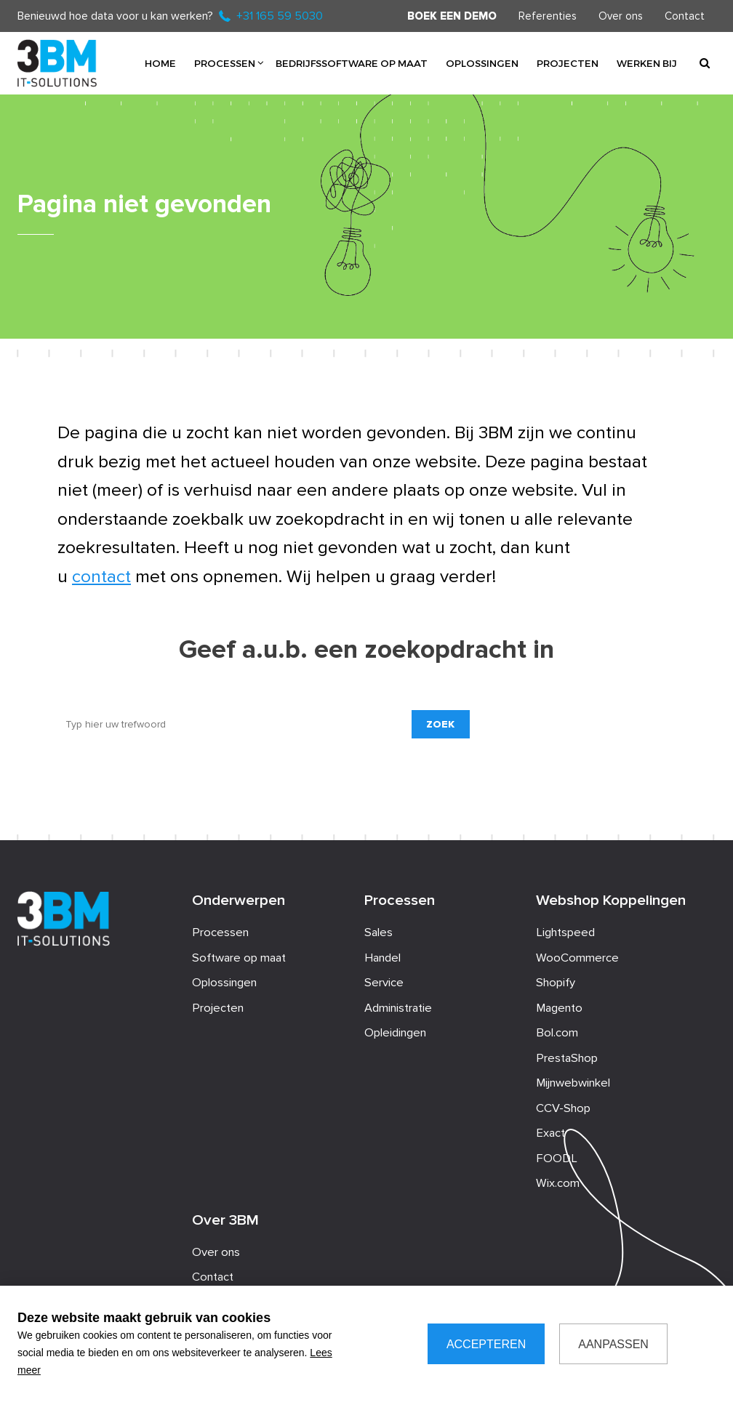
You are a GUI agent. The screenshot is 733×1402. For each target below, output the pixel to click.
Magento (559, 1008)
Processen (224, 63)
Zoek (440, 724)
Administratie (398, 1008)
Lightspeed (565, 932)
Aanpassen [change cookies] (613, 1344)
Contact (685, 16)
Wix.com (558, 1183)
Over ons (620, 16)
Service (384, 982)
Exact (550, 1133)
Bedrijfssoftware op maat (352, 63)
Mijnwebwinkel (573, 1083)
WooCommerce (577, 958)
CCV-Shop (563, 1108)
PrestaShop (567, 1058)
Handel (382, 958)
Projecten (567, 63)
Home (160, 63)
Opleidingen (395, 1033)
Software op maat (239, 958)
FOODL (556, 1158)
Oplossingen (482, 63)
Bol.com (557, 1033)
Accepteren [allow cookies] (486, 1344)
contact (101, 576)
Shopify (555, 982)
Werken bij (647, 63)
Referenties (547, 16)
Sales (378, 932)
